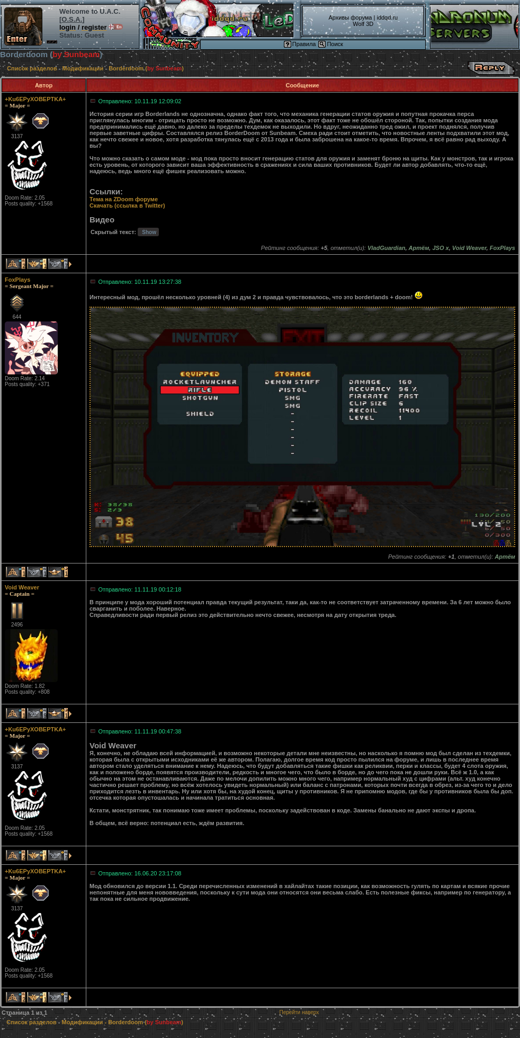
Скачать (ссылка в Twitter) (127, 205)
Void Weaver (22, 587)
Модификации (83, 68)
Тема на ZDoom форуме (123, 199)
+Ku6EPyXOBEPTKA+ (35, 99)
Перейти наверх (299, 1012)
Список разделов (32, 68)
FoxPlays (17, 279)
